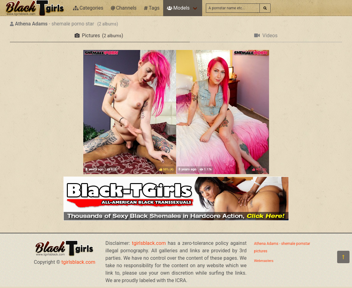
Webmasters (264, 261)
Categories (88, 8)
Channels (124, 8)
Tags (151, 8)
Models (178, 8)
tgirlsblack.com (78, 262)
